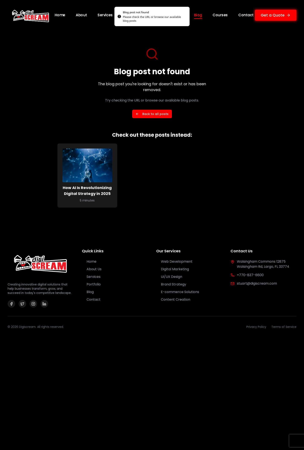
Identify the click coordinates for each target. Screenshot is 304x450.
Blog (198, 15)
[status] (152, 16)
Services (105, 15)
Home (60, 15)
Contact (246, 15)
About (81, 15)
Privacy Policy (256, 327)
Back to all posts (152, 114)
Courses (220, 15)
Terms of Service (283, 327)
